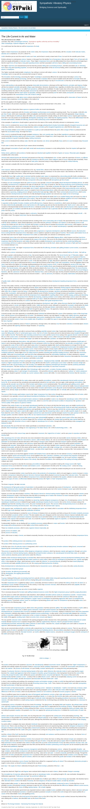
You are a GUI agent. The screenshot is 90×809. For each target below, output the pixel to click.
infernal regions (23, 266)
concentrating (73, 63)
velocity (68, 502)
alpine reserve (24, 97)
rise (17, 245)
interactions (67, 356)
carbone (71, 371)
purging (71, 295)
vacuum (26, 190)
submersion (16, 272)
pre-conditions (17, 208)
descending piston (66, 176)
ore (65, 411)
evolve (84, 192)
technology (21, 500)
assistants (23, 792)
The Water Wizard (42, 427)
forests (32, 449)
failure (46, 706)
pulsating (45, 125)
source (6, 394)
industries (19, 706)
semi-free (46, 401)
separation (85, 611)
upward (29, 609)
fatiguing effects (58, 237)
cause (3, 333)
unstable (62, 196)
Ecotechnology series (61, 427)
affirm (6, 291)
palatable (18, 563)
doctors (78, 157)
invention (28, 739)
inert (47, 734)
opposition (6, 203)
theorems (65, 85)
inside (31, 596)
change (70, 771)
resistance (35, 159)
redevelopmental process (22, 566)
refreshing (82, 65)
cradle (22, 729)
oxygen (17, 178)
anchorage (76, 194)
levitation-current (69, 247)
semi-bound (55, 401)
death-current (71, 205)
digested (3, 548)
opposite (69, 335)
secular (16, 305)
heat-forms (11, 65)
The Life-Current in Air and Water (27, 28)
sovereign (76, 771)
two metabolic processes (35, 523)
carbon (16, 371)
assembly (4, 358)
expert (21, 92)
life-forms (31, 207)
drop (5, 114)
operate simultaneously (20, 696)
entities (86, 347)
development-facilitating (38, 396)
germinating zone (21, 364)
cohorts (29, 508)
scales (73, 338)
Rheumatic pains (74, 153)
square (3, 391)
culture (76, 252)
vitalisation (49, 688)
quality (18, 176)
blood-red (51, 125)
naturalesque (70, 399)
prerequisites (70, 92)
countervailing (15, 548)
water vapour (45, 176)
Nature (79, 97)
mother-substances (81, 371)
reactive (3, 362)
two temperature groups (16, 569)
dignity (37, 287)
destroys (48, 207)
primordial (65, 613)
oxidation (14, 530)
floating (68, 196)
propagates (39, 366)
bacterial (25, 207)
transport (18, 419)
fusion (80, 611)
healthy (22, 520)
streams (86, 323)
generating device (48, 190)
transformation (10, 685)
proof (55, 92)
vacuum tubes (23, 125)
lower (53, 478)
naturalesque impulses (42, 502)
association (17, 369)
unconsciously (49, 708)
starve (67, 783)
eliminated (25, 157)
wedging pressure (22, 192)
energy (21, 749)
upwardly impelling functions (61, 352)
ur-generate (54, 208)
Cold (2, 56)
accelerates (25, 186)
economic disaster (9, 689)
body (37, 46)
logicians (68, 287)
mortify (61, 681)
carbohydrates (34, 371)
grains (60, 153)
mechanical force (13, 184)
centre (12, 413)
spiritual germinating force (53, 710)
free (75, 559)
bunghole (77, 333)
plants (56, 563)
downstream (48, 413)
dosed (75, 561)
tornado (32, 386)
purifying (76, 295)
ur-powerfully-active (15, 399)
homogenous (28, 409)
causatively (15, 515)
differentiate (23, 478)
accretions (22, 153)
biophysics (11, 69)
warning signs (35, 706)
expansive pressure (9, 180)
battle (70, 613)
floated (83, 440)
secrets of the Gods (76, 264)
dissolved (40, 153)
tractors (34, 440)
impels (14, 386)
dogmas (80, 85)
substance (37, 373)
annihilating (17, 508)
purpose (12, 315)
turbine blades (14, 678)
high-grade (16, 487)
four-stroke (15, 609)
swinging (83, 719)
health (64, 688)
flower (19, 766)
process (77, 222)
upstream (76, 413)
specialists (32, 92)
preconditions (47, 380)
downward (35, 609)
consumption (14, 148)
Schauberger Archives (21, 41)
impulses (53, 609)
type (39, 741)
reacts (54, 559)
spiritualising (64, 384)
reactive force (66, 413)
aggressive (71, 551)
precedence (65, 698)
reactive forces (55, 335)
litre (63, 180)
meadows (68, 704)
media (12, 405)
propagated (79, 421)
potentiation (30, 487)
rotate (84, 196)
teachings (76, 715)
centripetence (66, 595)
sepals (13, 766)
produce (41, 478)
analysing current (31, 541)
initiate (51, 578)
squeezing (13, 192)
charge (17, 131)
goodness (79, 401)
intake (63, 186)
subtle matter (32, 407)
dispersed (80, 561)
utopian (63, 741)
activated (30, 557)
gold (39, 447)
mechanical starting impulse (18, 557)
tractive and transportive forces (21, 455)
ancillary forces (80, 289)
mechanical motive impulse (15, 489)
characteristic (44, 566)
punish (11, 779)
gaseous (32, 109)
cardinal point (57, 715)
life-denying (41, 291)
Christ (44, 715)
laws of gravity (8, 321)
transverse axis (80, 125)
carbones (32, 623)
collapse (29, 87)
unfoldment (14, 222)
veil (56, 270)
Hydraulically (7, 426)
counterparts (12, 293)
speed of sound (31, 182)
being (25, 291)
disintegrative (32, 117)
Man (53, 696)
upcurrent (29, 664)
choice (21, 787)
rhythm (81, 608)
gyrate (16, 138)
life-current (45, 159)
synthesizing (41, 119)
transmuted (9, 401)
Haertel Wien (40, 169)
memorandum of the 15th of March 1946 (27, 94)
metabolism (37, 497)
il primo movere (54, 502)
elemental (8, 742)
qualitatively (79, 388)
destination (4, 441)
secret (77, 220)
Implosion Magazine (19, 43)
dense (47, 141)
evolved (32, 525)
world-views (10, 708)
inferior (62, 295)
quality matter (79, 708)
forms (76, 59)
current (20, 99)
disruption (4, 728)
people (16, 783)
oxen (21, 440)
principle (83, 761)
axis (5, 336)
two (19, 231)
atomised (28, 176)
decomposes (70, 207)
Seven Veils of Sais (52, 268)
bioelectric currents (48, 694)
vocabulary (44, 78)
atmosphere (9, 366)
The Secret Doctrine (12, 268)
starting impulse (55, 493)
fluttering (44, 563)
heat (35, 56)
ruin (2, 731)
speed (48, 389)
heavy (60, 141)
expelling (52, 295)
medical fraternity (73, 161)
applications (15, 122)
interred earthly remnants (76, 380)
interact (71, 349)
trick (44, 405)
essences (35, 352)
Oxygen (34, 598)
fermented (68, 553)
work (38, 728)
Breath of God (58, 742)
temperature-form (17, 362)
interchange (21, 497)
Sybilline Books (48, 266)
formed (25, 630)
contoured (49, 182)
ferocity (34, 343)
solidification (62, 354)
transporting (51, 411)
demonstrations (44, 85)
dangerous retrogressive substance (38, 551)
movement (44, 208)
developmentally (6, 676)
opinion (26, 92)
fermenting (36, 683)
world (5, 708)
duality (65, 608)
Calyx (5, 766)
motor (20, 609)
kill (12, 241)
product (12, 210)
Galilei (55, 303)
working (26, 708)
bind (37, 617)
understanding (9, 85)
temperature (29, 46)
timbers (57, 445)
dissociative (83, 592)
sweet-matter (41, 623)
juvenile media (65, 407)
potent (22, 190)
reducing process (17, 543)
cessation (69, 52)
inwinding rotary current (22, 504)
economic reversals (50, 584)
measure (49, 264)
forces (48, 198)
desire (3, 726)
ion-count (69, 141)
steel (8, 678)
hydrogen (25, 371)
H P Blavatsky (75, 255)
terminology (17, 77)
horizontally (60, 125)
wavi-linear (55, 366)
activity (75, 566)
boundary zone (33, 364)
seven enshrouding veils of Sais (52, 220)
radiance (36, 127)
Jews (2, 264)
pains (44, 515)
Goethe (37, 632)
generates (41, 186)
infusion (3, 178)
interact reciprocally (40, 528)
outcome (55, 504)
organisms (4, 297)
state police (35, 161)
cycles (57, 262)
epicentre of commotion (51, 611)
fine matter (25, 380)
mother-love (46, 343)
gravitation (17, 89)
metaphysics (27, 72)
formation (36, 224)
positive (41, 673)
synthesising (41, 112)
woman (46, 373)
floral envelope (42, 766)
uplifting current (75, 384)
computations (65, 262)
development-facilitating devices (73, 182)
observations (22, 341)
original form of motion (54, 433)
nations (45, 447)
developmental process (69, 504)
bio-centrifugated (15, 182)
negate (14, 291)
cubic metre (44, 184)
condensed (45, 386)
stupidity (17, 710)
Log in (86, 25)
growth (28, 224)
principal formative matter (16, 675)
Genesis (85, 220)
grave (30, 729)
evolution (42, 668)
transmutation (72, 666)
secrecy (61, 270)
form (50, 59)
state (71, 196)
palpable (77, 584)
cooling (30, 352)
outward (36, 596)
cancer (66, 159)
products (22, 487)
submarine (34, 213)
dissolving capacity (17, 136)
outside (73, 595)
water (5, 109)
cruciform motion (6, 721)
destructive (78, 761)
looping (69, 319)
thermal (31, 475)
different (76, 785)
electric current (46, 676)
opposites (11, 231)
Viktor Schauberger (6, 43)
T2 (9, 575)
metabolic (12, 502)
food (2, 449)
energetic (20, 407)
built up (46, 525)
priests (83, 717)
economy (69, 453)
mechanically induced (75, 620)
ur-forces (13, 742)
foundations (49, 459)
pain (26, 145)
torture (71, 307)
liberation (21, 551)
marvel (28, 394)
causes (6, 289)
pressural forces (73, 192)
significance (73, 719)
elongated (73, 125)
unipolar (63, 551)
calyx (44, 717)
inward (79, 595)
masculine (83, 373)
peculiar (13, 384)
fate (18, 345)
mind (69, 688)
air (38, 99)
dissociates (37, 678)
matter (9, 281)
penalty (73, 266)
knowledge (5, 74)
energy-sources (69, 464)
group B (78, 578)
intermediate (55, 354)
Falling (9, 354)
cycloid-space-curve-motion (26, 198)
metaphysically (22, 401)
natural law (36, 500)
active (34, 473)
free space (54, 319)
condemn (17, 780)
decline (74, 691)
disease (35, 513)
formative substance (37, 361)
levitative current (28, 349)
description (16, 361)
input (8, 504)
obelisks (80, 259)
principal (23, 399)
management (33, 749)
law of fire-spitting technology (69, 459)
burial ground (26, 796)
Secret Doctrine (64, 255)
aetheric (3, 407)
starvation (13, 445)
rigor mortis (11, 510)
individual (41, 313)
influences (53, 621)
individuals (34, 724)
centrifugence (61, 559)
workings (63, 706)
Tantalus (3, 266)
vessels (60, 717)
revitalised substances (7, 352)
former (3, 382)
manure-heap (21, 433)
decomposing (37, 297)
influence (38, 555)
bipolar (63, 405)
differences (4, 691)
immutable (7, 774)
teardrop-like (36, 192)
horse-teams (27, 440)
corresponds (31, 180)
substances (29, 497)
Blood (3, 688)
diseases (67, 515)
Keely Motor (23, 215)
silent (44, 455)
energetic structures (14, 715)
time (55, 264)
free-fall (13, 335)
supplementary (46, 621)
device (33, 186)
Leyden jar (38, 130)
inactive (27, 555)
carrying (26, 196)
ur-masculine (10, 615)
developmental (9, 566)
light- (23, 354)
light (74, 243)
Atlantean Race (39, 272)
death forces (68, 208)
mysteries (79, 260)
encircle (33, 617)
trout (76, 198)
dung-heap (84, 313)
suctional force (37, 413)
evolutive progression (11, 347)
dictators (53, 307)
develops (22, 366)
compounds (80, 369)
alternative (8, 780)
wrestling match (21, 617)
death (86, 305)
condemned (60, 783)
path (7, 702)
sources (74, 231)
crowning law (8, 500)
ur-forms (47, 396)
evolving (7, 233)
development (49, 241)
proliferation (30, 510)
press (31, 443)
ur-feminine (83, 613)
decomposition (60, 224)
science (24, 59)
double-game (81, 341)
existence (39, 691)
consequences (80, 726)
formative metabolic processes (80, 513)
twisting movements (35, 138)
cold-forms (55, 63)
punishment (35, 776)
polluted (76, 704)
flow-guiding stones (80, 331)
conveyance (17, 457)
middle (5, 617)
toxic (39, 508)
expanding (31, 63)
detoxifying (85, 295)
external (3, 366)
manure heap (43, 683)
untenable (17, 87)
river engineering (30, 427)
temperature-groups (16, 589)
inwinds (3, 386)
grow (19, 358)
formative (26, 112)
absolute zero (5, 53)
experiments (41, 341)
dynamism (20, 241)
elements (50, 371)
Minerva (83, 257)
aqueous (25, 109)
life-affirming (24, 119)
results (41, 546)
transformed (52, 178)
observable (36, 85)
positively (75, 364)
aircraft (80, 213)
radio (25, 443)
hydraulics (49, 426)
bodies (37, 109)
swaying (36, 563)
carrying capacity (70, 409)
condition (61, 401)
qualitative (72, 293)
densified (43, 409)
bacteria (16, 157)
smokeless (56, 455)
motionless (69, 323)
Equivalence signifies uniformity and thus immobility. (44, 41)
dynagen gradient (46, 194)
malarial (11, 157)
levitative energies (52, 350)
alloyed (61, 182)
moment (22, 417)
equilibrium (68, 198)
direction (75, 335)
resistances (35, 134)
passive (20, 555)
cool (44, 134)
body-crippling (12, 706)
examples (23, 785)
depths (56, 349)
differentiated (79, 117)
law (45, 776)
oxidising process (17, 541)
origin (60, 694)
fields (61, 704)
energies (71, 739)
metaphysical (48, 361)
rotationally (53, 389)
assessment (33, 91)
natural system (66, 417)
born (17, 224)
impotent (74, 148)
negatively (48, 364)
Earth (55, 196)
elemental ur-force (20, 421)
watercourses (31, 417)
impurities (23, 736)
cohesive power (30, 136)
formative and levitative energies (43, 681)
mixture (33, 178)
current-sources (83, 785)
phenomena (69, 578)
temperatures (14, 52)
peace (80, 790)
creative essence (50, 632)
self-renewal (25, 668)
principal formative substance (44, 553)
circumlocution (60, 80)
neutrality (23, 373)
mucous (66, 153)
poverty (32, 793)
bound (48, 407)
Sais (30, 255)
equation (64, 477)
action (36, 345)
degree (8, 411)
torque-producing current (68, 184)
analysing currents (17, 226)
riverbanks (40, 419)
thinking (63, 287)
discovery (4, 99)
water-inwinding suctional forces (32, 335)
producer (15, 338)
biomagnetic (37, 694)
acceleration (10, 497)
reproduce (57, 291)
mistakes (7, 751)
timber (79, 438)
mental (31, 148)
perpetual (17, 611)
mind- (3, 706)
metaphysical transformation (68, 347)
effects (20, 289)
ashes (53, 382)
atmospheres (55, 180)
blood (44, 678)
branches (50, 563)
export (25, 451)
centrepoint (84, 632)
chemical (37, 475)
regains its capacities (61, 518)
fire (22, 508)
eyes (41, 785)
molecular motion (80, 52)
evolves (76, 247)
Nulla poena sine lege (22, 776)
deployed (4, 423)
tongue (67, 130)
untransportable (12, 440)
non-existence (48, 691)
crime (30, 710)
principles (72, 85)
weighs (68, 336)
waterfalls (44, 331)
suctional (63, 192)
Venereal (4, 157)
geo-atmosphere (63, 364)
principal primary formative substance (57, 546)
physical (25, 475)
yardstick (53, 338)
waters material (21, 411)
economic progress (64, 691)
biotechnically (11, 205)
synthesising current (31, 543)
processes (73, 698)
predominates (45, 613)
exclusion (68, 243)
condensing (71, 241)
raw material (62, 222)
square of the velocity (40, 239)
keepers (33, 266)
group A (5, 578)
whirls (20, 386)
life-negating (58, 117)
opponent (82, 615)
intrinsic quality (6, 402)
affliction (85, 157)
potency (3, 150)
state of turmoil (24, 611)
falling (64, 63)
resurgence (33, 673)
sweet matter (45, 369)
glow (55, 125)
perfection (48, 222)
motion (33, 52)
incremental (23, 571)
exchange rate (58, 447)
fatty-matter (55, 361)
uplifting (61, 247)
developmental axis (17, 194)
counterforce (58, 203)
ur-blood (8, 734)
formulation (7, 77)
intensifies (80, 186)
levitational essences (38, 592)
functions (59, 65)
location (53, 790)
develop (3, 384)
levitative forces (81, 233)
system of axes (19, 319)
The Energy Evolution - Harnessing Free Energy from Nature (25, 804)
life (53, 207)
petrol (58, 130)
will (8, 389)
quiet (86, 790)
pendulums (9, 138)
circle (30, 260)
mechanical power (23, 505)
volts (85, 112)
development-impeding (59, 281)
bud (58, 766)
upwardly (9, 386)
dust (47, 382)
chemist (21, 535)
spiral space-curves (12, 198)
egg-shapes (59, 396)
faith (31, 309)
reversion (70, 224)
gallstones (13, 153)
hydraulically (42, 417)
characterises (69, 401)
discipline (79, 749)
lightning (17, 325)
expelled (48, 153)
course (10, 421)
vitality (27, 241)
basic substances (31, 350)
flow (17, 333)
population (78, 443)
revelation (58, 317)
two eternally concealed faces (74, 343)
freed (26, 741)
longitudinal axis (59, 127)
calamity (3, 419)
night (50, 260)
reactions (4, 598)
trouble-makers (56, 780)
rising (23, 63)
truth (56, 751)
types (10, 478)
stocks (80, 178)
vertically (41, 127)
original (58, 729)
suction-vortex (14, 336)
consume (42, 617)
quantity (7, 388)
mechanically (5, 563)
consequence (54, 500)
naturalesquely (62, 226)
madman (15, 798)
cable (38, 440)
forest (7, 749)
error (7, 468)
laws (56, 87)
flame (72, 130)
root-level (25, 515)
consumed (80, 546)
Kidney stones (5, 153)
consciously (58, 708)
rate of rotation (35, 188)
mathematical (71, 273)
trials (28, 341)
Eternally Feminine (26, 632)
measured (77, 386)
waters (81, 704)
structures (44, 414)
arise (13, 559)
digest (49, 617)
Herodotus (10, 257)
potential (30, 366)
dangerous (42, 780)
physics (3, 69)
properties (23, 67)
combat (3, 675)
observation (72, 97)
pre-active (84, 551)
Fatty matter (6, 369)
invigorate (11, 484)
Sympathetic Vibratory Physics (9, 28)
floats (2, 413)
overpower (81, 623)
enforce (32, 608)
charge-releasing (79, 114)
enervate (22, 484)
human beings (62, 779)
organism (80, 207)
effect (30, 414)
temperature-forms (44, 61)
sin (20, 264)
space (78, 127)
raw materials (13, 358)
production (43, 473)
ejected (75, 419)
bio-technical (56, 67)
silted (61, 419)
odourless (50, 455)
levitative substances (26, 517)
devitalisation (57, 688)
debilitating (72, 508)
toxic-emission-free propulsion (69, 455)
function (37, 63)
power (41, 180)
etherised (19, 623)
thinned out (25, 563)
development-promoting (11, 505)
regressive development (53, 231)
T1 (5, 575)
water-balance (18, 728)
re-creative (36, 615)
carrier (31, 373)
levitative (34, 112)
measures (60, 336)
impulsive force (16, 621)
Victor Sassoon (5, 169)
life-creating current (65, 466)
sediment (25, 419)
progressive (40, 231)
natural (57, 289)
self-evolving (57, 407)
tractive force (82, 409)
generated (85, 386)
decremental (25, 573)
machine (63, 233)
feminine (71, 373)
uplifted (57, 608)
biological (47, 500)
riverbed (57, 419)
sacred (72, 257)
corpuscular (36, 666)
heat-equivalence (32, 89)
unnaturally (63, 753)
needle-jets (19, 116)
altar (20, 719)
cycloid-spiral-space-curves (28, 333)
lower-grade (48, 300)
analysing (40, 117)
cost (63, 457)
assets (42, 445)
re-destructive (25, 615)
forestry (73, 445)
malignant (55, 159)
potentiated (75, 178)
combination (7, 613)
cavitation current (53, 297)
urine (54, 157)
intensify (60, 409)
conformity (28, 628)
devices (3, 116)
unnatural (64, 289)
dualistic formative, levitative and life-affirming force (28, 203)
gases (67, 405)
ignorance (81, 724)
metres (54, 331)
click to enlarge (44, 658)
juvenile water (50, 134)
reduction (14, 532)
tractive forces (35, 196)
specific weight (38, 411)
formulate (77, 78)
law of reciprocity (47, 628)
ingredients (65, 134)
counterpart (67, 632)
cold (86, 59)
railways (47, 440)
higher (10, 362)
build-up (70, 252)
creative (53, 369)
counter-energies (38, 356)
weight (64, 194)
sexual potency (40, 148)
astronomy (50, 273)
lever (51, 136)
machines (74, 457)
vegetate (82, 354)
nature (55, 523)
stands (68, 438)
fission (73, 611)
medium (41, 226)
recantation (71, 305)
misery (20, 793)
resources (26, 749)
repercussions (40, 317)
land (24, 457)
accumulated (28, 130)
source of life (11, 247)
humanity (23, 763)
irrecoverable (10, 447)
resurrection (82, 352)
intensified (85, 208)
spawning (41, 325)
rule (8, 726)
